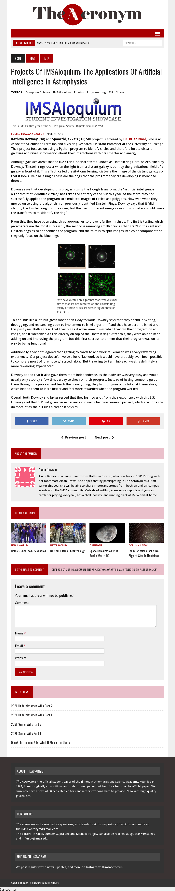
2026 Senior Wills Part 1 (26, 732)
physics (79, 92)
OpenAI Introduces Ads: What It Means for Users (40, 741)
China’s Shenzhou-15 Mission (28, 550)
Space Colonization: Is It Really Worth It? (103, 552)
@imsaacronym (112, 866)
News (32, 58)
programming (96, 92)
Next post (104, 437)
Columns (135, 545)
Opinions (95, 545)
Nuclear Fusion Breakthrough (67, 550)
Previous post (73, 437)
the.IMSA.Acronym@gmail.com (37, 828)
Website (20, 657)
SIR (111, 92)
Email (19, 644)
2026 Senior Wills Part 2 (26, 723)
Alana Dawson (34, 134)
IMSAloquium (62, 92)
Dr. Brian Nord (134, 139)
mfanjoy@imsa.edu (34, 837)
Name (19, 632)
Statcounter (8, 888)
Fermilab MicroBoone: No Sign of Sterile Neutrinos (144, 552)
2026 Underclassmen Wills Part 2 (31, 704)
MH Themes (53, 882)
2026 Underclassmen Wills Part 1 (31, 713)
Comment (22, 601)
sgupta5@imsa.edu (142, 832)
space (120, 92)
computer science (38, 92)
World (23, 545)
